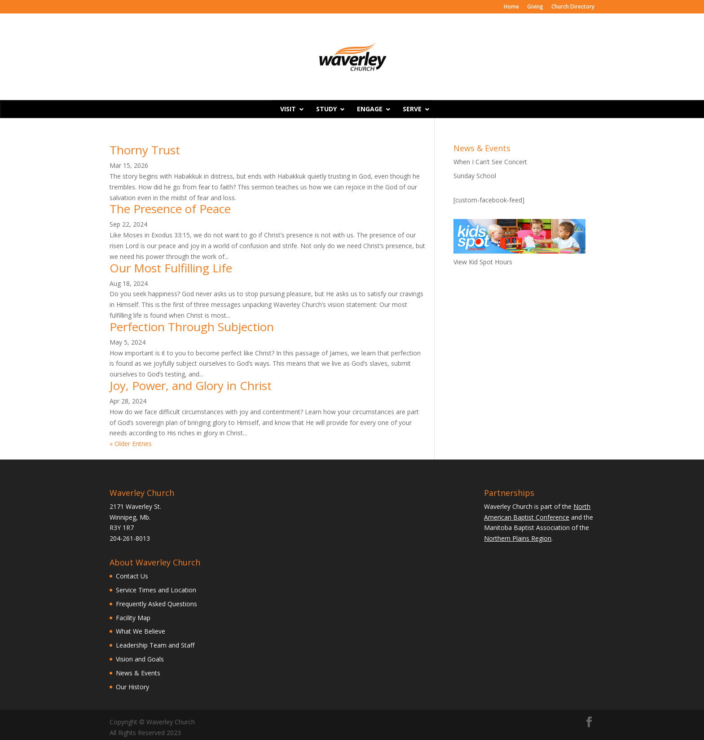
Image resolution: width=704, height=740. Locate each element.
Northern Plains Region (517, 538)
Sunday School (474, 175)
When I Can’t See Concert (490, 162)
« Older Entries (131, 443)
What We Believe (140, 631)
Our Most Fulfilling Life (171, 268)
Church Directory (572, 7)
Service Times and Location (156, 590)
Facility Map (133, 617)
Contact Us (132, 576)
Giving (535, 7)
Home (511, 7)
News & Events (138, 673)
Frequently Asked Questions (156, 604)
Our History (132, 687)
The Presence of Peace (170, 209)
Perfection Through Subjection (192, 327)
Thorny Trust (145, 150)
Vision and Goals (140, 659)
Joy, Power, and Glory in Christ (191, 385)
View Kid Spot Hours (482, 262)
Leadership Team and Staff (155, 645)
